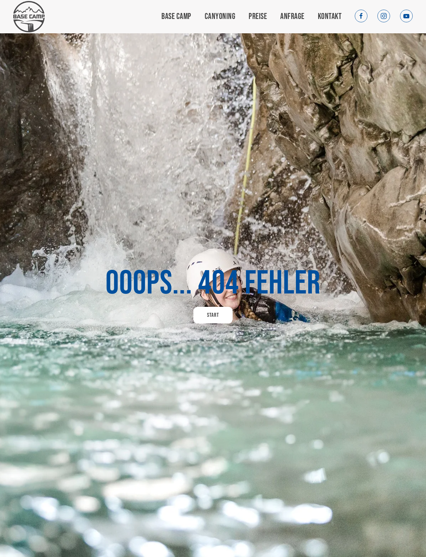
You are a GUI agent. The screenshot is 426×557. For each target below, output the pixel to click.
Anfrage (292, 16)
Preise (258, 16)
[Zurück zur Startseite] (29, 17)
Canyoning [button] (220, 16)
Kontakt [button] (330, 16)
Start (213, 315)
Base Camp (176, 16)
